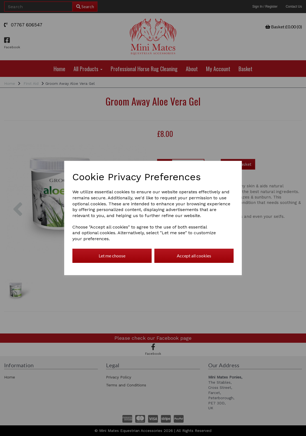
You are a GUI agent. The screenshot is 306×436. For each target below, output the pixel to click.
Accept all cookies (194, 255)
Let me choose (112, 255)
